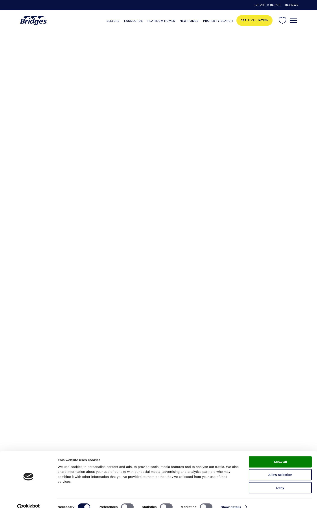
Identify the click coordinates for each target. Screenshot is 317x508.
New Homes (189, 20)
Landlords (133, 20)
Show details (231, 499)
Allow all (280, 454)
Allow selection (280, 467)
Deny (280, 480)
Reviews (292, 4)
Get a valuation (255, 20)
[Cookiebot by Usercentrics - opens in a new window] (28, 499)
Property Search (218, 20)
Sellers (113, 20)
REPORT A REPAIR (267, 4)
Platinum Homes (161, 20)
